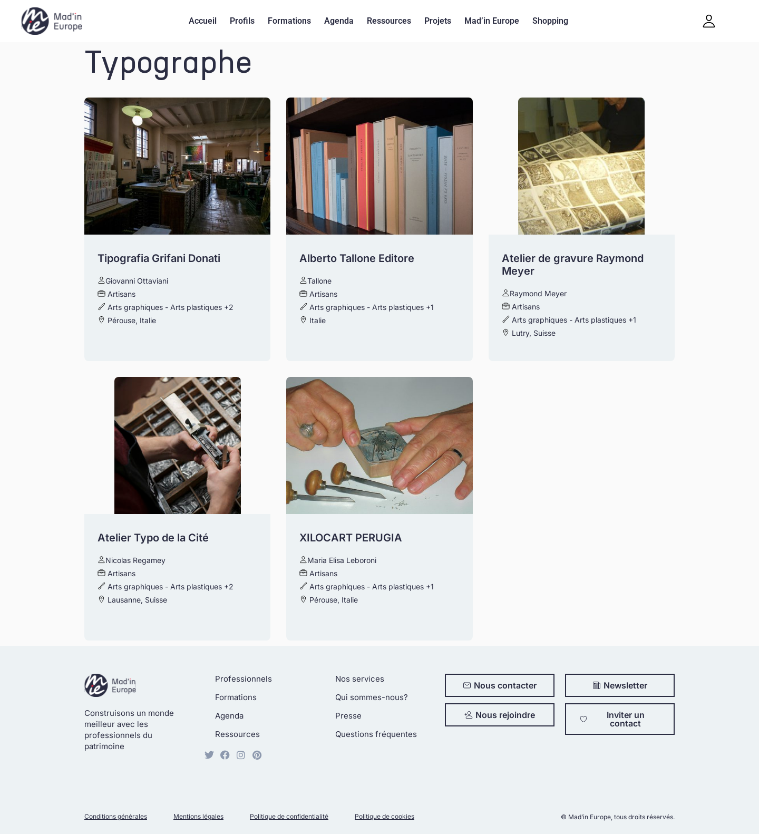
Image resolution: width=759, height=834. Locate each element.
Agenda (339, 21)
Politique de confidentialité (289, 816)
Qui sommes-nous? (371, 697)
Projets (437, 21)
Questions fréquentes (376, 734)
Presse (348, 716)
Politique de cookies (384, 816)
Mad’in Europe (491, 21)
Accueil (203, 21)
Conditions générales (115, 816)
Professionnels (243, 679)
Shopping (550, 21)
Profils (242, 21)
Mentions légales (198, 816)
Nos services (359, 679)
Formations (289, 21)
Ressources (389, 21)
